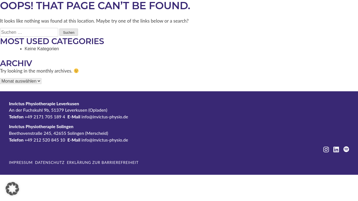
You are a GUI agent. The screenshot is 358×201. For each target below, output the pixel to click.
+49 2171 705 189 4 (45, 116)
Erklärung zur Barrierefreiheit (102, 162)
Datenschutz (49, 162)
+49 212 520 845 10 (45, 139)
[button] (12, 188)
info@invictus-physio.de (104, 116)
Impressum (21, 162)
